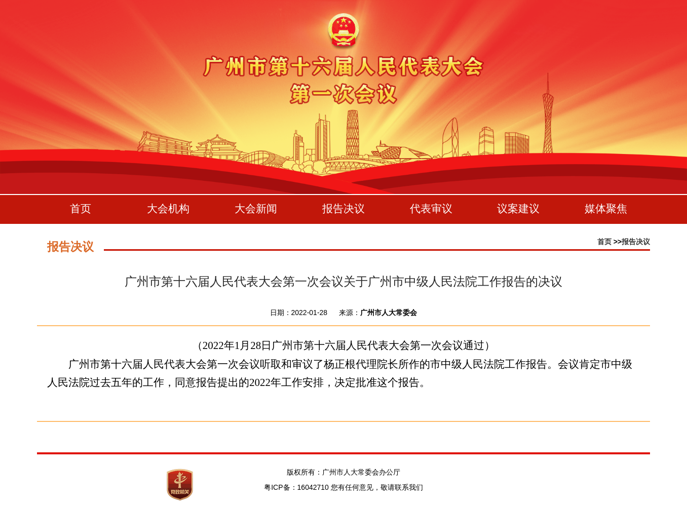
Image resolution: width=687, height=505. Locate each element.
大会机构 (168, 208)
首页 (80, 208)
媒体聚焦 (606, 208)
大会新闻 (256, 208)
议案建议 (518, 208)
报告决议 (343, 208)
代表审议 (431, 208)
